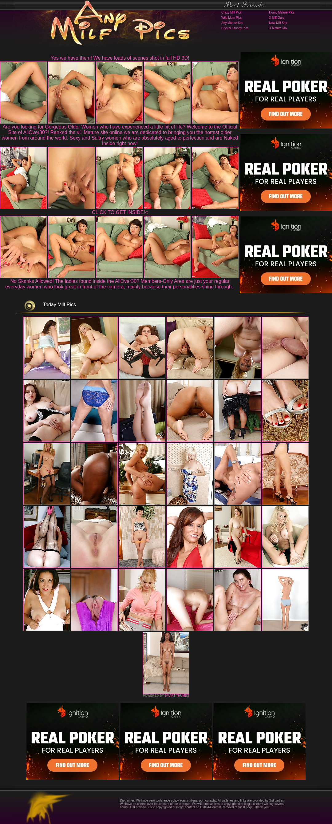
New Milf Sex (278, 23)
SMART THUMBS (177, 695)
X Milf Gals (276, 17)
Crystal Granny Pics (234, 28)
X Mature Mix (278, 28)
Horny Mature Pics (281, 12)
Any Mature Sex (232, 23)
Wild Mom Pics (231, 17)
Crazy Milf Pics (231, 12)
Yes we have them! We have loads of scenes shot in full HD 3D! (120, 58)
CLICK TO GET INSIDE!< (120, 212)
